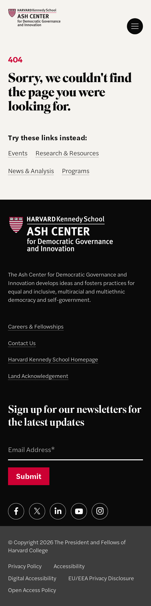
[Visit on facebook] (16, 511)
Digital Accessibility (32, 578)
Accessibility (69, 566)
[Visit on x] (37, 511)
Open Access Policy (32, 590)
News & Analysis (31, 170)
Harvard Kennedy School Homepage (53, 359)
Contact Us (22, 343)
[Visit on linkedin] (58, 511)
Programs (75, 170)
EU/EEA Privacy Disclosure (101, 578)
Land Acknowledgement (38, 376)
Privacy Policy (25, 566)
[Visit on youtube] (79, 511)
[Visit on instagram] (100, 511)
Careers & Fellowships (36, 326)
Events (17, 153)
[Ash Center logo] (34, 18)
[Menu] (135, 26)
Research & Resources (67, 153)
